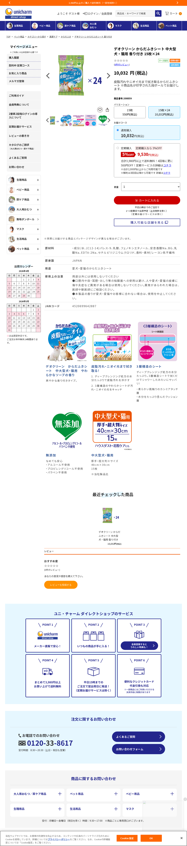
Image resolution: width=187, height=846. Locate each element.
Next (177, 3)
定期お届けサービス (20, 126)
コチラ (167, 165)
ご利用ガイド (16, 95)
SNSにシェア (107, 109)
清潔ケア (53, 36)
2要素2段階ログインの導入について (23, 115)
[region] (93, 838)
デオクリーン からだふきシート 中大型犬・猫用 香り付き (109, 535)
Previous (9, 3)
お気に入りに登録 (100, 109)
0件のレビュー (122, 64)
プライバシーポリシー (59, 839)
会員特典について (19, 104)
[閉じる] (181, 838)
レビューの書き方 (19, 135)
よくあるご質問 (18, 157)
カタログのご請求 (22, 146)
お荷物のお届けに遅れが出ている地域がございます (93, 2)
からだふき (66, 36)
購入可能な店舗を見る (147, 222)
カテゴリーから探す (37, 36)
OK (151, 838)
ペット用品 (19, 36)
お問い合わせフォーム (129, 749)
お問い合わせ (16, 167)
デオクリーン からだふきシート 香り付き (93, 36)
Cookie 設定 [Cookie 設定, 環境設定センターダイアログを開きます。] (127, 838)
